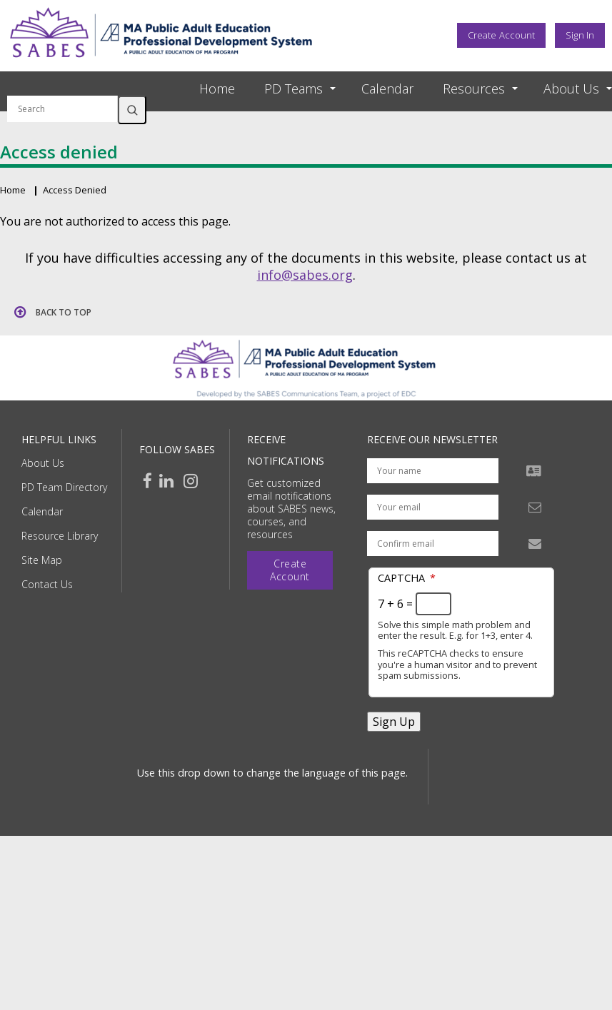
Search (132, 110)
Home (217, 88)
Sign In (580, 35)
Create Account (501, 35)
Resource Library (59, 535)
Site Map (41, 560)
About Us (42, 463)
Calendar (387, 88)
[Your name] (432, 470)
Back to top (63, 312)
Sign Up (394, 721)
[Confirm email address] (432, 543)
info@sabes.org (305, 274)
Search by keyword (62, 87)
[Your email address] (432, 507)
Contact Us (47, 584)
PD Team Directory (64, 487)
